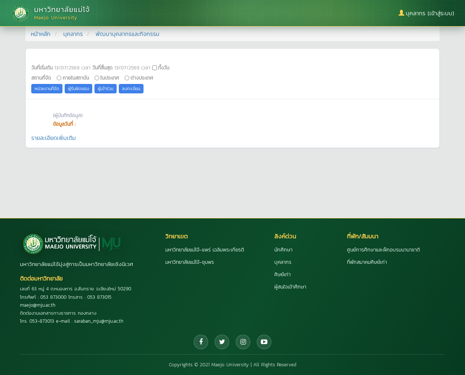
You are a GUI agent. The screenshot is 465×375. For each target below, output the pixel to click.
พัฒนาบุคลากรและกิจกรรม (127, 33)
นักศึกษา (283, 250)
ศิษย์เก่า (282, 274)
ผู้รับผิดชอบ (78, 88)
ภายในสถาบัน (75, 77)
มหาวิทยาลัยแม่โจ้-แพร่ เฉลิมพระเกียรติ (204, 250)
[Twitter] (222, 342)
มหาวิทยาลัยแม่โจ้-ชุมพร (189, 262)
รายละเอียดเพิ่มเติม (53, 137)
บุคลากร (73, 33)
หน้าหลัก (40, 33)
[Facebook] (201, 342)
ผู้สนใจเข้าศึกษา (290, 287)
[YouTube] (264, 342)
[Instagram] (243, 342)
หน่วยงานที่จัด (47, 88)
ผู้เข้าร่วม (105, 88)
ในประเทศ (109, 77)
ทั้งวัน (163, 67)
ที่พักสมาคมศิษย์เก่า (367, 262)
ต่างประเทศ (141, 77)
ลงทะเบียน (131, 88)
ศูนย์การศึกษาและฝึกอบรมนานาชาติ (383, 250)
